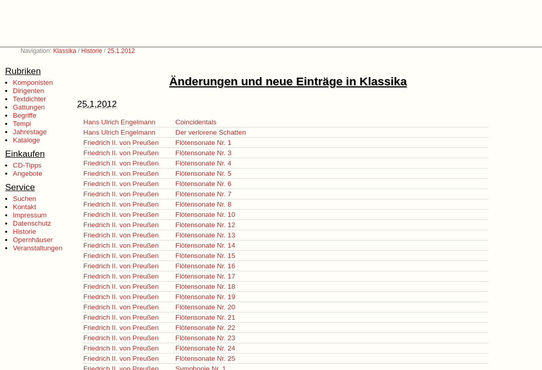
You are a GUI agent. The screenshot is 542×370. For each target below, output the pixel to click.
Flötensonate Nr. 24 (205, 348)
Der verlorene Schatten (210, 132)
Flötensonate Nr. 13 (205, 235)
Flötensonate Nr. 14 (205, 245)
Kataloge (26, 140)
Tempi (22, 123)
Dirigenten (28, 91)
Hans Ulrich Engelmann (119, 122)
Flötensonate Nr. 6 (203, 184)
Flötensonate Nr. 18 (205, 286)
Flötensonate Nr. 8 (203, 204)
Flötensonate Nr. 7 (203, 194)
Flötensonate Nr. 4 (203, 163)
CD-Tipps (27, 165)
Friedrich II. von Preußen (121, 142)
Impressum (30, 215)
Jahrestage (30, 132)
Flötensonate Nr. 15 (205, 256)
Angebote (27, 173)
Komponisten (33, 82)
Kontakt (24, 207)
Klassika (64, 50)
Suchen (24, 198)
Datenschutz (32, 223)
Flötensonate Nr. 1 (203, 142)
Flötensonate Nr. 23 (205, 338)
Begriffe (25, 115)
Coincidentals (195, 122)
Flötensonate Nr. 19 (205, 297)
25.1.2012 (121, 50)
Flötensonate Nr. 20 (205, 307)
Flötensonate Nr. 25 (205, 358)
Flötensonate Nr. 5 (203, 173)
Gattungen (29, 107)
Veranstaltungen (37, 248)
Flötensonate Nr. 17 (205, 276)
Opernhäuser (33, 240)
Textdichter (29, 99)
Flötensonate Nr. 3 (203, 153)
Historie (91, 50)
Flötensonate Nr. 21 (205, 317)
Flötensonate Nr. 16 (205, 266)
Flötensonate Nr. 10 (205, 214)
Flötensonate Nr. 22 (205, 327)
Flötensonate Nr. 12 (205, 225)
